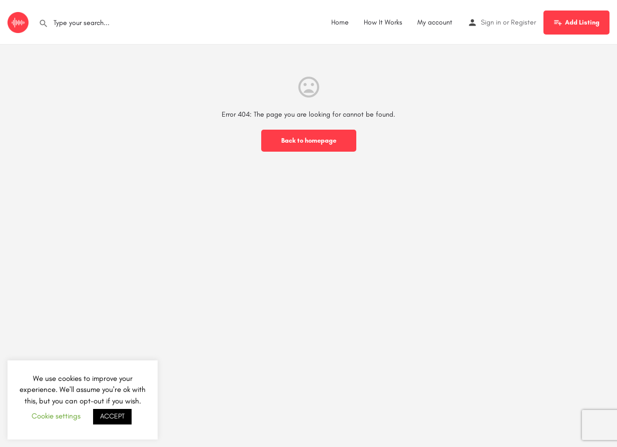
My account (434, 22)
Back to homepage (308, 140)
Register (523, 22)
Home (340, 22)
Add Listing (576, 22)
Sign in (491, 22)
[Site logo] (19, 22)
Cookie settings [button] (56, 415)
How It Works (383, 22)
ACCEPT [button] (112, 416)
